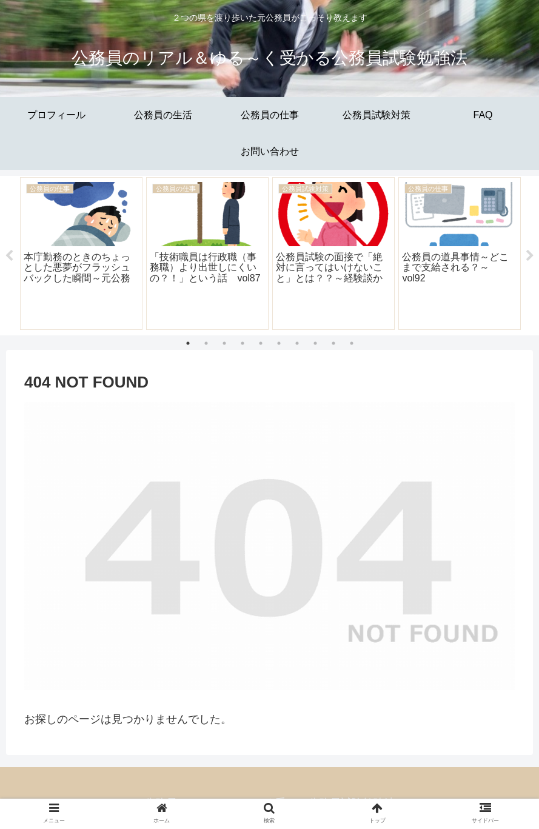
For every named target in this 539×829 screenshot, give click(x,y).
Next (530, 256)
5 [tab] (261, 343)
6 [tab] (279, 343)
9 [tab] (333, 343)
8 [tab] (315, 343)
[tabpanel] (81, 253)
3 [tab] (224, 343)
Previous (9, 256)
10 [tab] (352, 343)
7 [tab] (297, 343)
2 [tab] (206, 343)
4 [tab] (242, 343)
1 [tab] (188, 343)
